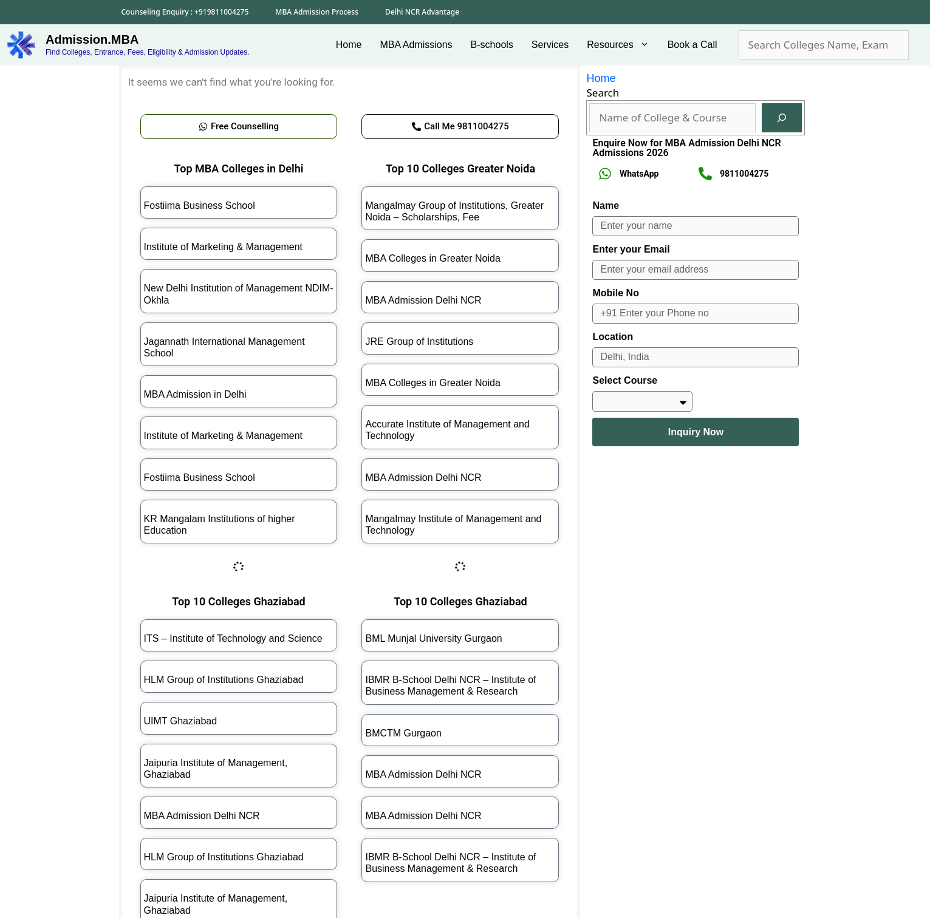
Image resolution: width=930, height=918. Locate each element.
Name (605, 205)
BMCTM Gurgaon (403, 733)
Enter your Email (630, 249)
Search (602, 93)
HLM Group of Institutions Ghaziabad (224, 680)
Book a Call (692, 44)
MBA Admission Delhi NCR (423, 300)
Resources (622, 44)
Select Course (624, 380)
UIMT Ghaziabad (180, 721)
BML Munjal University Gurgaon (433, 638)
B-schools (492, 44)
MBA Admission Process (316, 12)
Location (612, 337)
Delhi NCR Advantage (422, 12)
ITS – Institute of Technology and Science (233, 638)
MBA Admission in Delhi (195, 394)
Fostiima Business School (199, 205)
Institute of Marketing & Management (223, 247)
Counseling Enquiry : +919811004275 (185, 12)
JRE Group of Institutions (419, 341)
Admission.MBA (92, 39)
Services (550, 44)
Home (349, 44)
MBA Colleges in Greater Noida (432, 258)
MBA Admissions (416, 44)
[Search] (782, 117)
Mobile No (615, 293)
